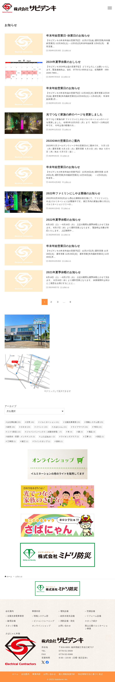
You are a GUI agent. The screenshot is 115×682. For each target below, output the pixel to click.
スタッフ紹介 (91, 621)
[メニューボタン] (110, 8)
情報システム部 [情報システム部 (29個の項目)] (94, 422)
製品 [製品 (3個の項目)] (92, 432)
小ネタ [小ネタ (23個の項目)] (25, 427)
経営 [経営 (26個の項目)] (11, 427)
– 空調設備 (90, 611)
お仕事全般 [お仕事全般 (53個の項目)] (14, 422)
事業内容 (36, 611)
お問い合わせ (64, 626)
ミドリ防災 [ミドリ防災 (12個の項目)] (14, 432)
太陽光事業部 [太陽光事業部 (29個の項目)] (72, 422)
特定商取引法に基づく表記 (90, 674)
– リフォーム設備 (93, 616)
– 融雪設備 (11, 621)
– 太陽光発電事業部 (15, 616)
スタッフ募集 (12, 626)
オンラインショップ (41, 626)
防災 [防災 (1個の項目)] (100, 437)
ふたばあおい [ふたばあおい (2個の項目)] (48, 437)
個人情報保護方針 (67, 674)
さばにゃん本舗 (13, 633)
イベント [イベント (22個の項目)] (42, 427)
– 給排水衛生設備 (66, 616)
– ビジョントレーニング (43, 621)
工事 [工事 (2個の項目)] (88, 437)
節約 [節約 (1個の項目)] (59, 441)
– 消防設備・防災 (66, 621)
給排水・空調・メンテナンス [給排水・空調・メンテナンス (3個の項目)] (21, 437)
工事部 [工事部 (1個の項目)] (11, 441)
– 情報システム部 (40, 616)
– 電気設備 (63, 611)
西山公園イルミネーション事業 (96, 627)
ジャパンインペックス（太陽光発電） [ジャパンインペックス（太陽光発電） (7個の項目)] (44, 432)
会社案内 (10, 611)
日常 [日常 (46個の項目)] (30, 422)
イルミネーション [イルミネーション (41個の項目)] (49, 422)
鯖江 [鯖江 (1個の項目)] (25, 441)
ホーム (15, 674)
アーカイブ (10, 406)
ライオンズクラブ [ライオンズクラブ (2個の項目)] (70, 437)
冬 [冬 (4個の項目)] (70, 432)
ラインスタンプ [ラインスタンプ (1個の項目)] (42, 441)
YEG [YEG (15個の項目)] (98, 427)
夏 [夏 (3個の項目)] (80, 432)
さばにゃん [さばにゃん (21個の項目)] (60, 427)
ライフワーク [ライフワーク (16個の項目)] (80, 427)
